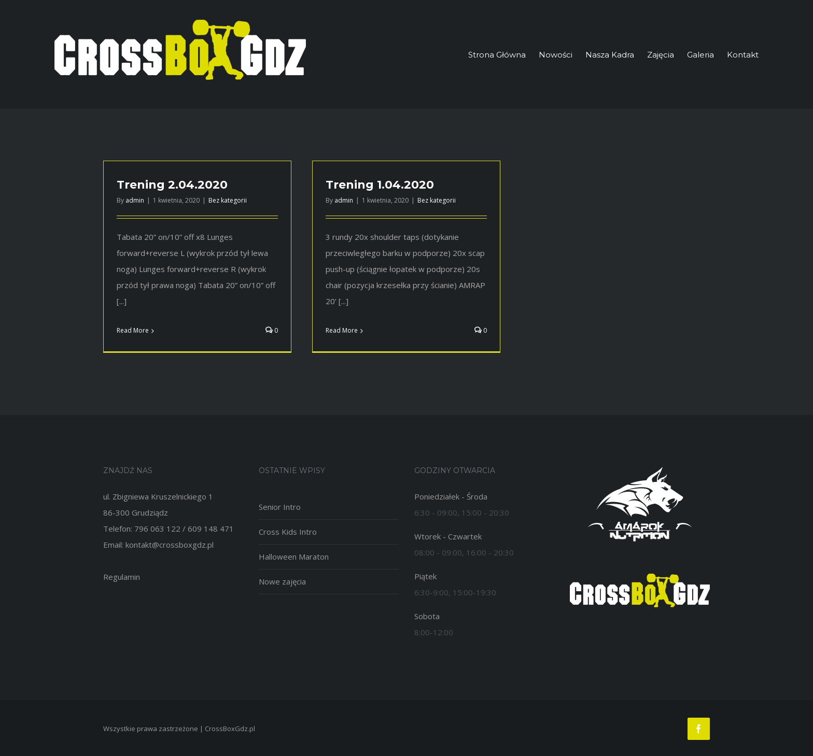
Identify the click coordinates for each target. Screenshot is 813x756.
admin (134, 200)
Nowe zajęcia (282, 581)
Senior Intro (280, 507)
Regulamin (121, 577)
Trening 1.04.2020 (380, 185)
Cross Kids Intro (288, 531)
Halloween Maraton (294, 556)
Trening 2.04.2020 (172, 185)
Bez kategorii (227, 200)
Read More (133, 330)
